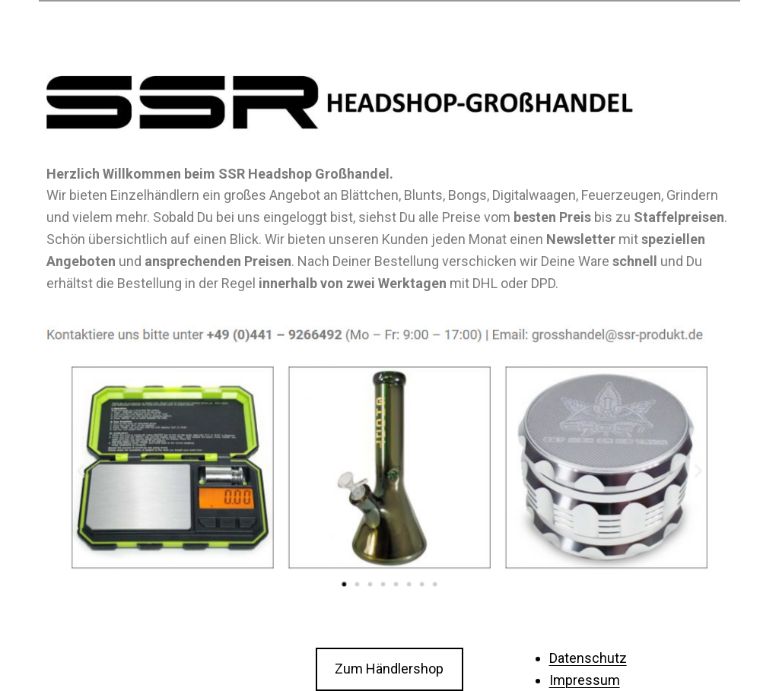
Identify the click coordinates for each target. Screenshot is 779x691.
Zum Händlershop (389, 669)
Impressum (584, 680)
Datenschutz (588, 658)
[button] (345, 581)
